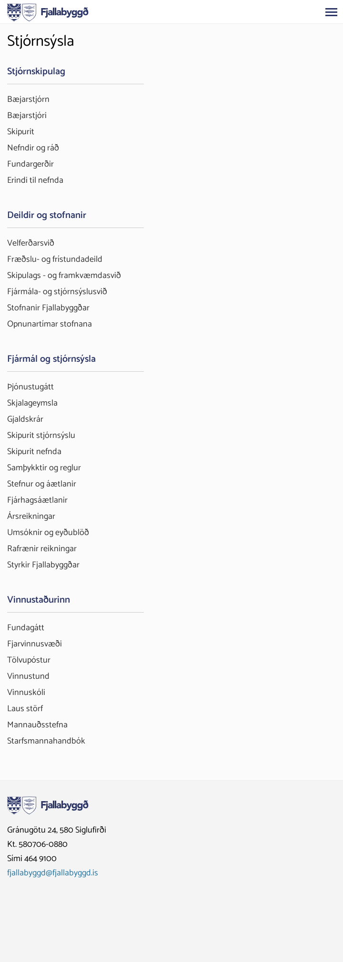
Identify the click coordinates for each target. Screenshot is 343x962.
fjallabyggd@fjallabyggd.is (52, 873)
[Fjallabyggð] (48, 11)
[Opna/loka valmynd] (331, 12)
